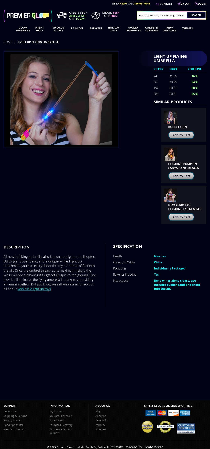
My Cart (54, 416)
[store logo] (28, 16)
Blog (98, 411)
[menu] (105, 29)
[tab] (17, 247)
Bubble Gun (177, 127)
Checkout (66, 416)
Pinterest (100, 429)
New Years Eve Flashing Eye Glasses (184, 207)
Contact (166, 4)
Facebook (101, 420)
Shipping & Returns (15, 416)
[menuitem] (21, 29)
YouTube (100, 425)
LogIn (202, 4)
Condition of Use (13, 425)
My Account (56, 411)
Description (17, 247)
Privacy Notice (12, 420)
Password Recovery (60, 425)
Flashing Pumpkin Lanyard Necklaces (183, 166)
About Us (100, 416)
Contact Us (10, 411)
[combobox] (171, 15)
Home (8, 42)
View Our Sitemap (14, 429)
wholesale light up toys (34, 289)
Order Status (57, 420)
